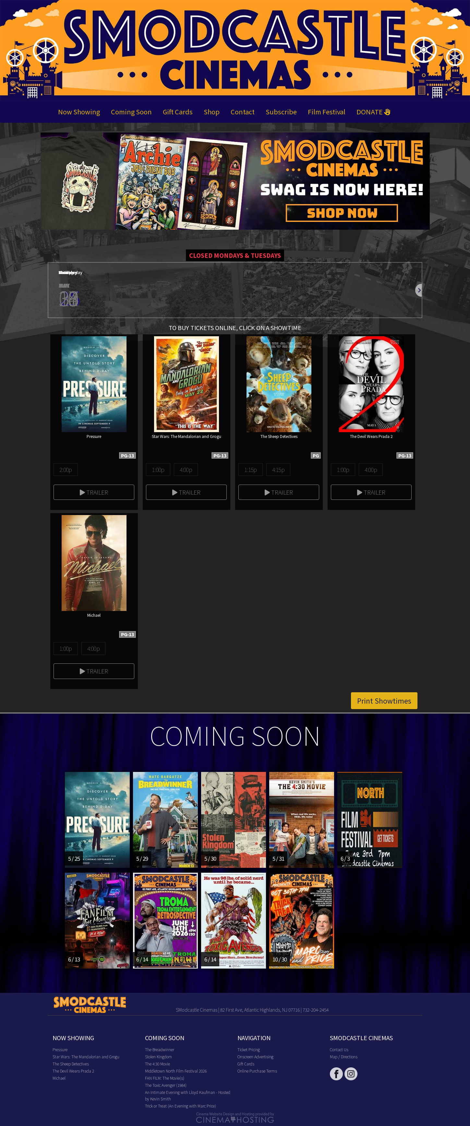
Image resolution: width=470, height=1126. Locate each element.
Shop (212, 111)
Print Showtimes (384, 701)
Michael (59, 1078)
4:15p (278, 469)
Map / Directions (343, 1056)
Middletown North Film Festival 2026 (176, 1071)
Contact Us (339, 1049)
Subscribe (281, 111)
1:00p (158, 469)
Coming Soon (131, 111)
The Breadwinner (159, 1049)
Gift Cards (178, 111)
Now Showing (79, 111)
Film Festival (326, 111)
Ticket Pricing (248, 1049)
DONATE (373, 111)
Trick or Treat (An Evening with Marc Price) (180, 1106)
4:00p (186, 469)
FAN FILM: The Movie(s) (164, 1078)
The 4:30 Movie (157, 1063)
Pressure (60, 1049)
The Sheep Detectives (71, 1063)
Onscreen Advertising (255, 1056)
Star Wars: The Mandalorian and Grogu (86, 1056)
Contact (243, 111)
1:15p (250, 469)
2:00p (65, 469)
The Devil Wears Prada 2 (73, 1071)
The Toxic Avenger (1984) (166, 1085)
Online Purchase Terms (257, 1071)
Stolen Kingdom (158, 1056)
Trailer (94, 492)
